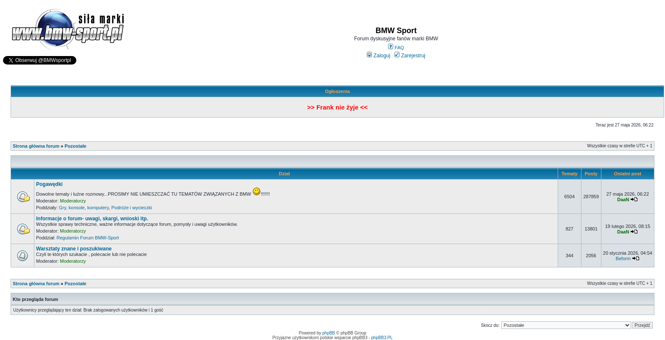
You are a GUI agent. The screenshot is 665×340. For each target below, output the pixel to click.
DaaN (623, 199)
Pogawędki (49, 184)
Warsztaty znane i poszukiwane (74, 249)
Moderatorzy (73, 200)
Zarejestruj (409, 56)
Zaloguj (378, 56)
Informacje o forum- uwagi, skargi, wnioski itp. (92, 219)
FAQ (396, 47)
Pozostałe (75, 146)
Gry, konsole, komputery (84, 207)
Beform (623, 258)
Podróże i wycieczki (132, 207)
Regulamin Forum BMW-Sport (87, 237)
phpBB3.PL (382, 337)
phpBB (328, 333)
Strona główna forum (36, 146)
